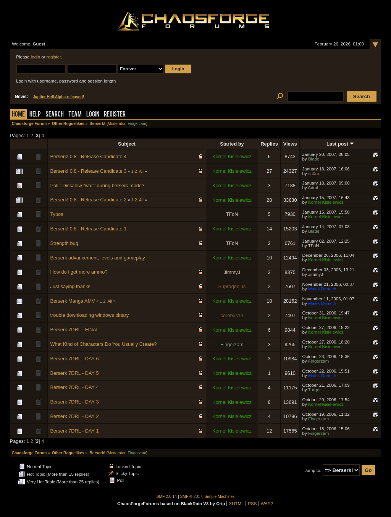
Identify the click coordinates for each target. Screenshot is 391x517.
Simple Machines (220, 496)
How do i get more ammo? (78, 272)
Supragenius (232, 286)
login (35, 57)
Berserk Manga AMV (72, 301)
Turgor (314, 389)
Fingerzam (137, 124)
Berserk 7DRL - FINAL (74, 329)
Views (290, 144)
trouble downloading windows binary (89, 315)
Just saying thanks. (71, 286)
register (54, 57)
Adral (313, 187)
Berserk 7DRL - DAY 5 (74, 373)
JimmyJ (232, 272)
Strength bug (64, 243)
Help (35, 115)
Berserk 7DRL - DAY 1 (74, 431)
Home (18, 115)
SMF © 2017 (191, 496)
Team (75, 115)
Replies (269, 144)
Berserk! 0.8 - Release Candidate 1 (88, 229)
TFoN (232, 214)
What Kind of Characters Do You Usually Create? (103, 344)
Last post (340, 144)
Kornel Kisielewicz (232, 156)
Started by (232, 144)
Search (54, 115)
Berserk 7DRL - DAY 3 (74, 402)
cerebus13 (232, 315)
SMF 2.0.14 (167, 496)
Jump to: (313, 470)
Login (92, 115)
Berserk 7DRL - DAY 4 (74, 387)
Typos (56, 214)
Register (115, 115)
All (141, 171)
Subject (127, 144)
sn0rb (313, 173)
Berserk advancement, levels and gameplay (97, 258)
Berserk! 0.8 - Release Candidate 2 (88, 200)
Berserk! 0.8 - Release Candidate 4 (88, 156)
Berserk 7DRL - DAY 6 (74, 358)
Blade (313, 159)
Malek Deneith (322, 289)
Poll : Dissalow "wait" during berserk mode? (97, 185)
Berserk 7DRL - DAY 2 (74, 416)
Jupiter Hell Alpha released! (58, 97)
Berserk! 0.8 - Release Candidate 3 (88, 171)
